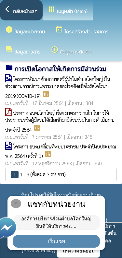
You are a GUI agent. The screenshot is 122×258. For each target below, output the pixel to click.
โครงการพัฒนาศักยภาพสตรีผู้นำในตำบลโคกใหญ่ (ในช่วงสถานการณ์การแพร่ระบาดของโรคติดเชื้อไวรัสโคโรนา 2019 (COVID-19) (57, 87)
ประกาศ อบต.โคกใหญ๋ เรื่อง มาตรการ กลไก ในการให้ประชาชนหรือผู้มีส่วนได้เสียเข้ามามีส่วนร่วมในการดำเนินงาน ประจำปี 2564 (60, 121)
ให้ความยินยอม (78, 250)
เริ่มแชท (56, 241)
